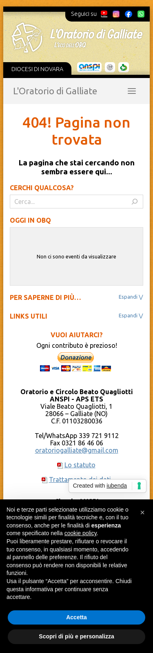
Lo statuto (79, 465)
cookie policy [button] (80, 533)
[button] (142, 512)
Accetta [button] (76, 617)
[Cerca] (134, 201)
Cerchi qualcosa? (42, 187)
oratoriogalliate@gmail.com (76, 450)
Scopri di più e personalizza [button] (76, 636)
